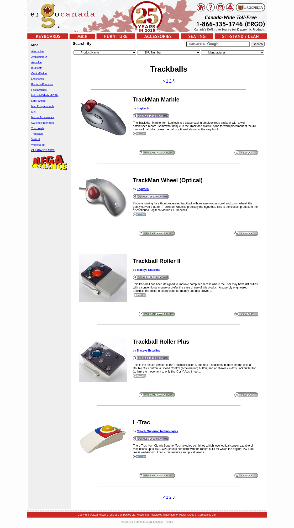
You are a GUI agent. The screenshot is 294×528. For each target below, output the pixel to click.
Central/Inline (39, 73)
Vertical (35, 139)
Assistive (36, 62)
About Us (127, 521)
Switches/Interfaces (42, 122)
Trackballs (37, 133)
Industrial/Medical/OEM (44, 95)
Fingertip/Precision (42, 84)
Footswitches (39, 89)
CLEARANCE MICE (43, 150)
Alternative (37, 51)
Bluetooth (36, 67)
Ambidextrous (39, 56)
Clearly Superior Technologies (157, 431)
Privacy (168, 521)
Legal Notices (154, 521)
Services (139, 521)
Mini (33, 111)
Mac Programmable (42, 106)
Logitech (143, 108)
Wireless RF (38, 144)
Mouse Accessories (42, 117)
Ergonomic (37, 78)
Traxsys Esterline (148, 270)
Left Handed (38, 100)
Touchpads (37, 128)
